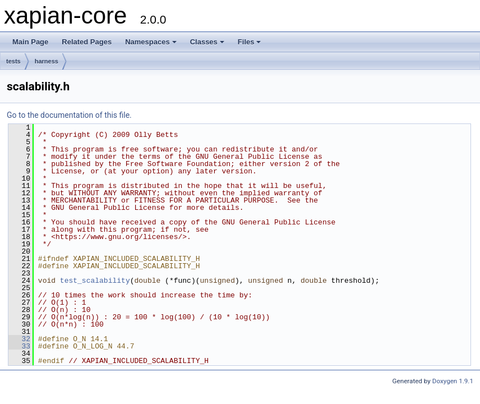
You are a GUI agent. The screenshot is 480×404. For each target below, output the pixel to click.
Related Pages (87, 42)
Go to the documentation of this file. (69, 115)
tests (13, 61)
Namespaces (151, 42)
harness (46, 61)
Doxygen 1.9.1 (452, 381)
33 (19, 346)
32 (19, 339)
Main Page (30, 42)
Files (249, 42)
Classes (207, 42)
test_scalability (95, 281)
